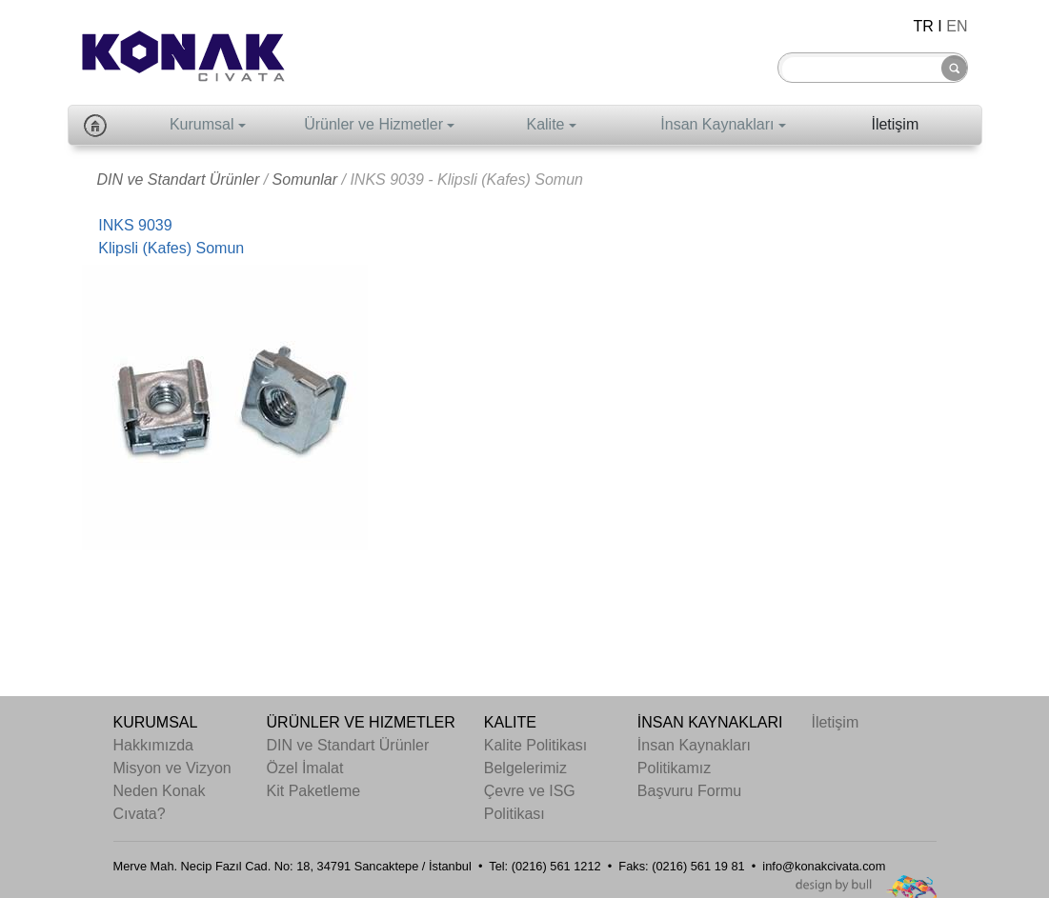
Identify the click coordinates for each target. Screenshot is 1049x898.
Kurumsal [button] (202, 124)
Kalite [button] (545, 124)
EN (956, 26)
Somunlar (304, 179)
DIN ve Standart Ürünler (178, 179)
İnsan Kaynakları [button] (717, 124)
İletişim (894, 124)
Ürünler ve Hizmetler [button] (373, 124)
